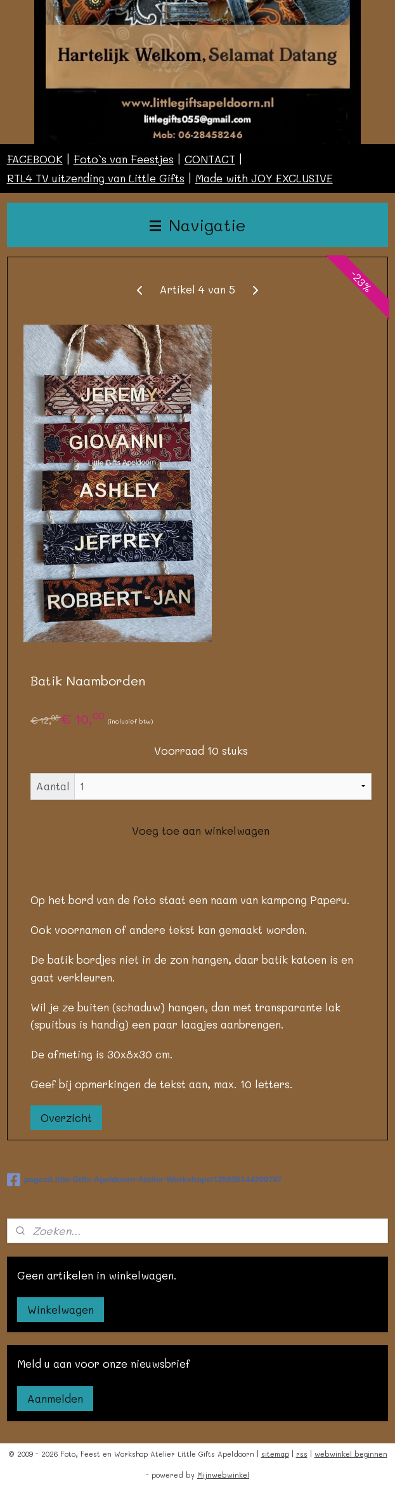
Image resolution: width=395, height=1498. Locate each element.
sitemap (275, 1454)
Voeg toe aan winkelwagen (200, 830)
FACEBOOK (35, 159)
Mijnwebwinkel (223, 1475)
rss (302, 1454)
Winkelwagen (60, 1309)
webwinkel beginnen (350, 1454)
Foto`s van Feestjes (124, 159)
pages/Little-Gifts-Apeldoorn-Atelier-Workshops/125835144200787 (144, 1179)
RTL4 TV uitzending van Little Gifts (96, 178)
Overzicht (66, 1117)
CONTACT (210, 159)
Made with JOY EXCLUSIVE (264, 178)
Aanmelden (55, 1398)
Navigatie (198, 224)
